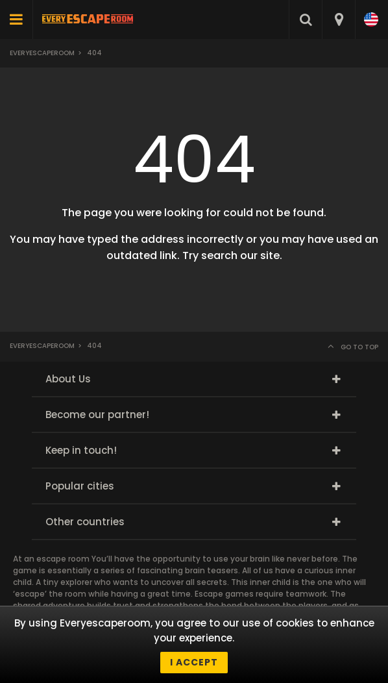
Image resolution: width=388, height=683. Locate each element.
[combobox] (338, 19)
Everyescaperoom (42, 53)
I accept (194, 662)
